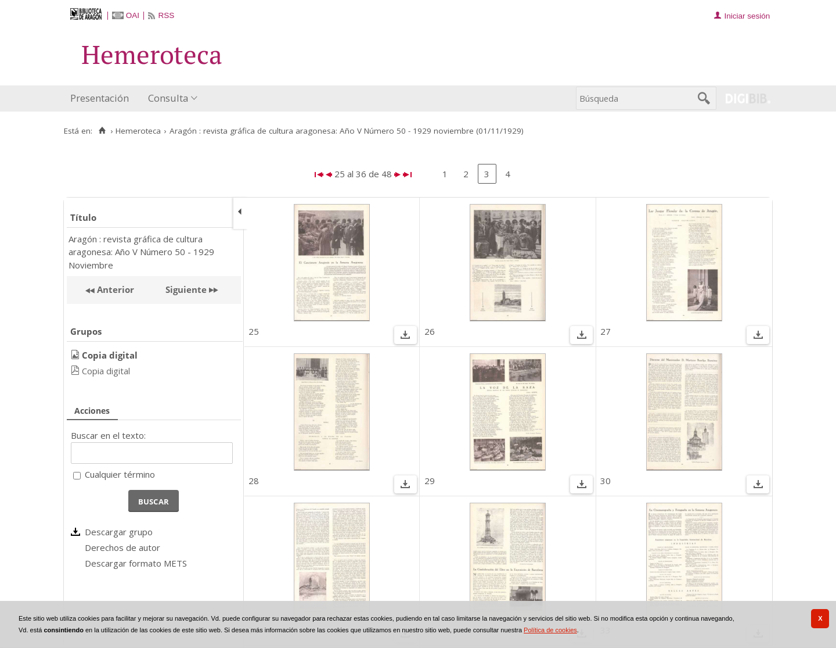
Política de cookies (550, 629)
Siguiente (186, 289)
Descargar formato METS (136, 563)
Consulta (168, 98)
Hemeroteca (138, 131)
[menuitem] (102, 98)
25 (253, 331)
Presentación (99, 98)
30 (605, 480)
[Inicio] (102, 131)
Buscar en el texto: (108, 435)
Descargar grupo (119, 532)
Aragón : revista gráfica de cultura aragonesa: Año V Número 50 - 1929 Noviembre (141, 252)
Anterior (114, 289)
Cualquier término (120, 474)
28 (253, 480)
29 (429, 480)
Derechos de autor (122, 547)
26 (429, 331)
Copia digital (106, 371)
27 (605, 331)
